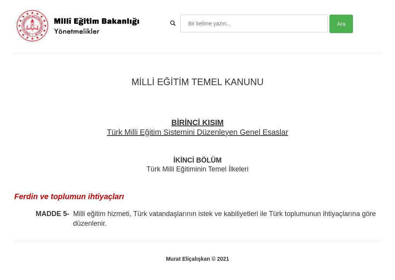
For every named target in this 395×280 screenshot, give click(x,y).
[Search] (254, 23)
